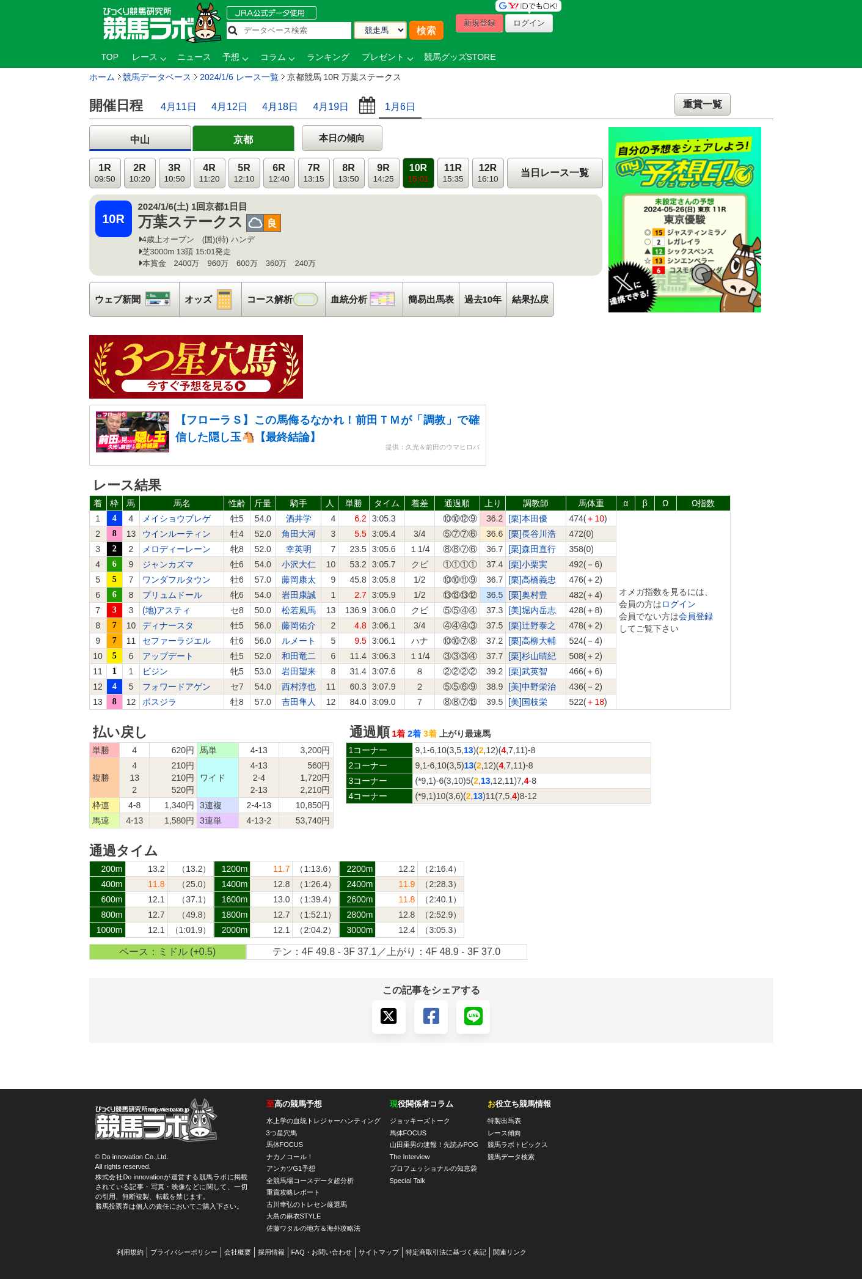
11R (452, 173)
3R (174, 173)
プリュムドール (172, 595)
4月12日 (229, 106)
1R (104, 173)
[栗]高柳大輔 (532, 641)
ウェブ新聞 (137, 299)
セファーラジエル (176, 641)
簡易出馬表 (431, 299)
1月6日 (400, 106)
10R (417, 173)
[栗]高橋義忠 (532, 579)
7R (313, 173)
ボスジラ (159, 702)
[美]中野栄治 (532, 686)
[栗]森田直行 (532, 549)
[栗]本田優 (527, 518)
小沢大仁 (299, 564)
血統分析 (367, 299)
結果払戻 (530, 299)
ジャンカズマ (168, 564)
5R (243, 173)
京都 (243, 140)
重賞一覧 (702, 104)
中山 (140, 140)
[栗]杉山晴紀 (532, 656)
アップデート (168, 656)
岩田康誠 (299, 595)
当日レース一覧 (554, 173)
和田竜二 (299, 656)
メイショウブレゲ (176, 518)
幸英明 (299, 549)
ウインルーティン (176, 534)
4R (209, 173)
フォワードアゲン (176, 686)
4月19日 (331, 106)
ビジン (155, 671)
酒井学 (299, 518)
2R (139, 173)
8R (348, 173)
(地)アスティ (166, 610)
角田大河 (299, 534)
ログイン (679, 604)
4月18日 (280, 106)
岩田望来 (299, 671)
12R (487, 173)
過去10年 (483, 299)
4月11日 (179, 106)
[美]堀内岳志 (532, 610)
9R (383, 173)
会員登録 (696, 616)
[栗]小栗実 (527, 564)
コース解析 (286, 299)
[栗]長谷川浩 (532, 534)
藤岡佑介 (299, 625)
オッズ (212, 299)
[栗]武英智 (527, 671)
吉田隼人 (299, 702)
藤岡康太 (299, 579)
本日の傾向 (342, 138)
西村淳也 (299, 686)
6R (278, 173)
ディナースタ (168, 625)
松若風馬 (299, 610)
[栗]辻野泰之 (532, 625)
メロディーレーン (176, 549)
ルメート (299, 641)
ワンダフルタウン (176, 579)
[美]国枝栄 (527, 702)
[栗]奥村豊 (527, 595)
